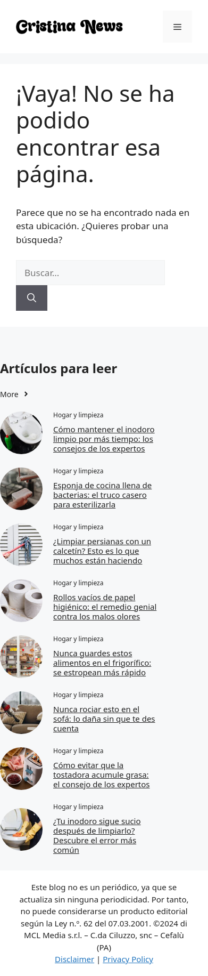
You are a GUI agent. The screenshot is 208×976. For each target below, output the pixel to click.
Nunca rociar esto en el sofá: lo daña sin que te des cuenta (104, 718)
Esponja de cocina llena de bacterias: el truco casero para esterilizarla (102, 495)
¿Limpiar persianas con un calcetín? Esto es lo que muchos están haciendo (102, 551)
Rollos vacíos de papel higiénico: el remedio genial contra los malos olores (104, 607)
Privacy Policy (128, 959)
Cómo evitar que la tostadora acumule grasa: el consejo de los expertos (101, 774)
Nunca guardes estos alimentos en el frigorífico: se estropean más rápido (102, 662)
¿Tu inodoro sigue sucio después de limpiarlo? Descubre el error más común (97, 835)
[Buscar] (31, 298)
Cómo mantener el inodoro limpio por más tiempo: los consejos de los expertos (104, 439)
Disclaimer (74, 959)
